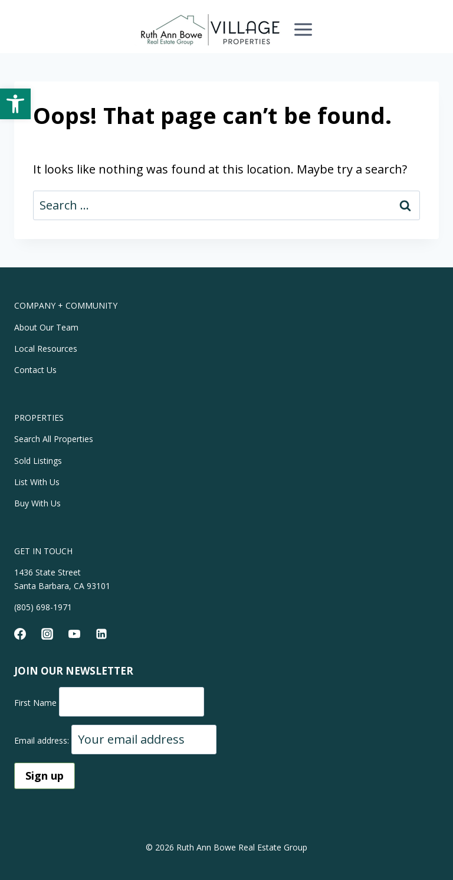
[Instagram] (47, 634)
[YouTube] (74, 634)
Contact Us (35, 369)
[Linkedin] (101, 634)
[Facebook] (20, 634)
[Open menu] (303, 29)
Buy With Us (37, 503)
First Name (35, 702)
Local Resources (45, 348)
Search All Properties (53, 438)
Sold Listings (38, 460)
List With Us (37, 482)
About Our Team (46, 327)
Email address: (42, 740)
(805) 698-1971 (43, 607)
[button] (15, 104)
